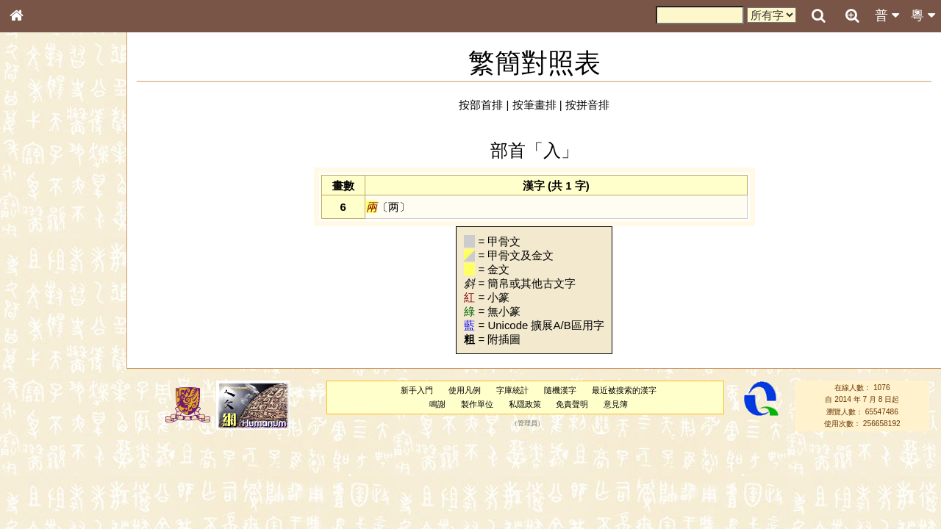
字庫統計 (512, 390)
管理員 (527, 423)
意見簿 (616, 404)
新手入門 (417, 390)
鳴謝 (437, 404)
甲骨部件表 (40, 225)
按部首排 (481, 104)
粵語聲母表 (40, 306)
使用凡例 (464, 390)
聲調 (70, 394)
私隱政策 (525, 404)
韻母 (50, 394)
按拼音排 (587, 104)
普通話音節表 (44, 408)
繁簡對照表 (40, 503)
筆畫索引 (36, 211)
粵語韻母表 (40, 321)
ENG (65, 162)
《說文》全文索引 (53, 461)
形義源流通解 (44, 253)
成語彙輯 (36, 489)
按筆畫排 (534, 104)
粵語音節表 (40, 292)
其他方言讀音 (44, 422)
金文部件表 (40, 239)
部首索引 (36, 197)
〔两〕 (388, 207)
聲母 (29, 394)
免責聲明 (572, 404)
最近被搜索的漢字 (624, 390)
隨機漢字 (560, 390)
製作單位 (477, 404)
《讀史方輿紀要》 (53, 475)
